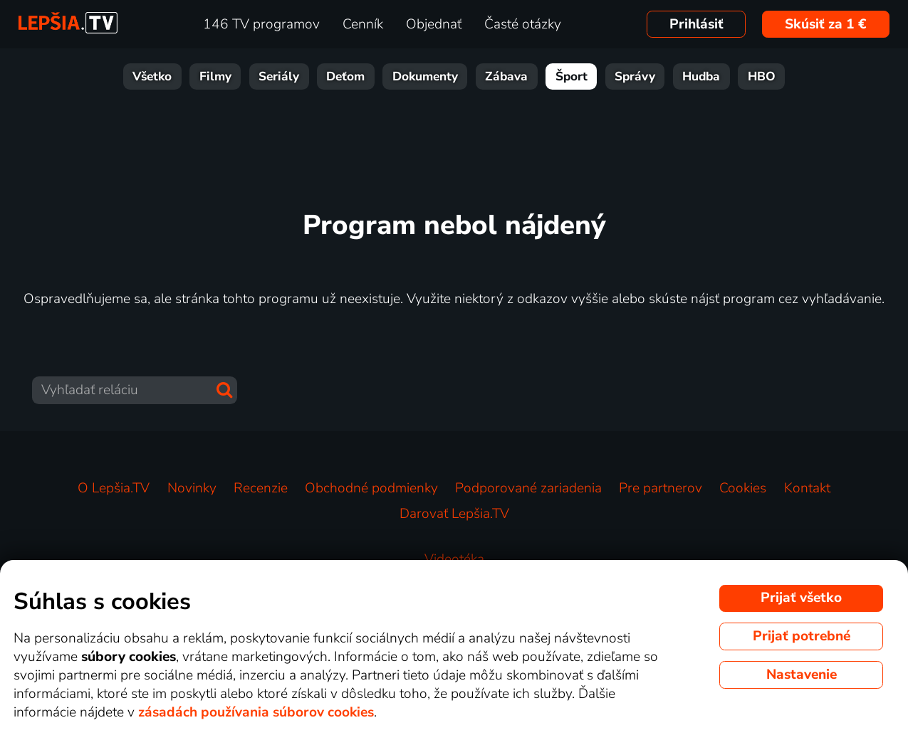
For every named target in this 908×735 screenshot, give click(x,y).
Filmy (215, 76)
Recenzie (261, 488)
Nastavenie (801, 674)
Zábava (506, 76)
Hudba (701, 76)
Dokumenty (425, 76)
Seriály (279, 76)
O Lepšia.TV (114, 488)
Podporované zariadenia (528, 488)
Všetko (152, 76)
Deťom (345, 76)
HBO (762, 76)
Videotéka (454, 559)
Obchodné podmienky (371, 488)
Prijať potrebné (801, 636)
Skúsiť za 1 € (826, 24)
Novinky (191, 488)
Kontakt (807, 488)
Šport (571, 76)
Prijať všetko (801, 597)
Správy (635, 76)
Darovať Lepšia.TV (454, 513)
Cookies (742, 488)
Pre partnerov (660, 488)
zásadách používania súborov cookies (256, 712)
